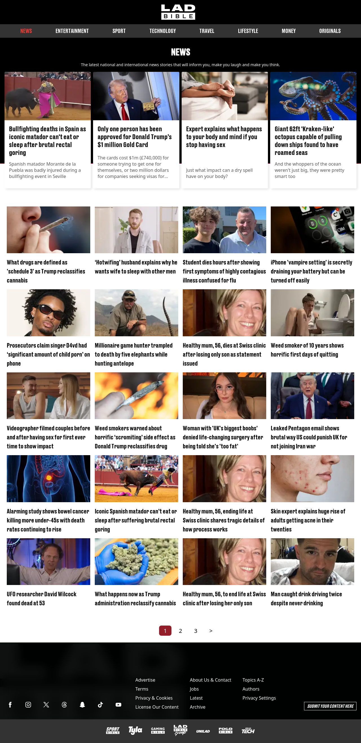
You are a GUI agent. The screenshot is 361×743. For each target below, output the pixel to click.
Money (289, 31)
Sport (119, 31)
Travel (206, 31)
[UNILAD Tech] (248, 730)
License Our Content (157, 707)
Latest (196, 698)
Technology (162, 31)
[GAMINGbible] (158, 731)
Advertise (145, 680)
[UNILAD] (203, 731)
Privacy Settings (259, 698)
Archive (197, 707)
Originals (330, 31)
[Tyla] (135, 730)
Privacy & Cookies (154, 698)
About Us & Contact (210, 680)
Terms (141, 689)
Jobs (194, 689)
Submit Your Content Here (330, 706)
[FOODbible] (225, 730)
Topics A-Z (253, 680)
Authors (251, 689)
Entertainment (72, 31)
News (26, 31)
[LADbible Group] (180, 730)
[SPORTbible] (113, 730)
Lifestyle (248, 31)
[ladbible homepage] (178, 12)
